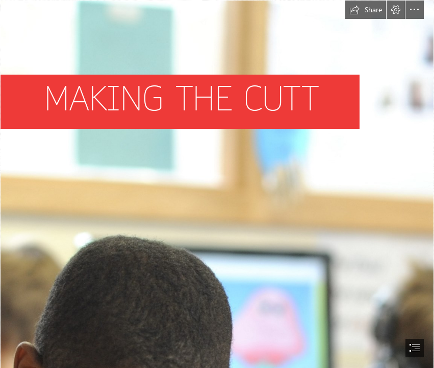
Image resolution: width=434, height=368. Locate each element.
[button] (365, 10)
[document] (217, 184)
